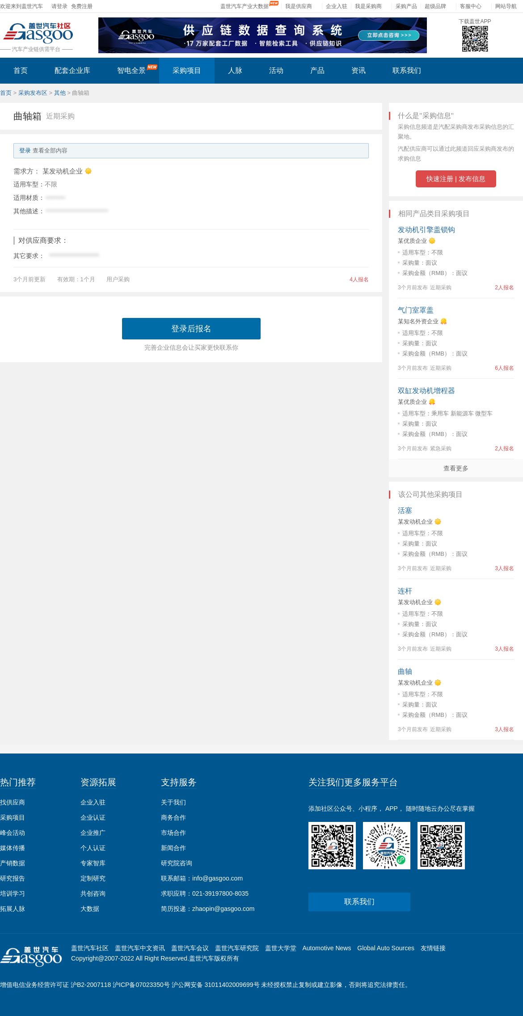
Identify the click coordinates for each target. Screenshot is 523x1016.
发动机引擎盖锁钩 (426, 229)
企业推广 (92, 832)
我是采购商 (368, 6)
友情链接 (433, 948)
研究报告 (12, 878)
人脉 (235, 70)
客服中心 (470, 6)
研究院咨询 (176, 863)
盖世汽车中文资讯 (140, 948)
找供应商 (12, 802)
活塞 (405, 510)
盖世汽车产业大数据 (244, 6)
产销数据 (12, 863)
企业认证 (92, 817)
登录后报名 (191, 328)
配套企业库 (72, 70)
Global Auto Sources (385, 948)
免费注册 (82, 6)
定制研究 (92, 878)
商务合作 (173, 817)
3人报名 (504, 568)
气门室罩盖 (416, 310)
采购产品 (406, 6)
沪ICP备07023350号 (141, 984)
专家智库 (92, 863)
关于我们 (173, 802)
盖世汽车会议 (190, 948)
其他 (60, 92)
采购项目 (187, 70)
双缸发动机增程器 (426, 390)
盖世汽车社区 (90, 948)
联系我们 (406, 70)
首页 (20, 70)
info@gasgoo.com (217, 878)
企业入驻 (336, 6)
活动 (276, 70)
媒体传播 (12, 847)
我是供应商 (298, 6)
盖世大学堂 (280, 948)
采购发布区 (32, 92)
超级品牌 (435, 6)
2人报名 (504, 287)
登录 (25, 150)
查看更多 (455, 468)
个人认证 (92, 847)
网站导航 (506, 6)
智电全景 (137, 69)
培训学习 (12, 893)
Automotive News (326, 948)
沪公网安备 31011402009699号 (216, 984)
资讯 (358, 70)
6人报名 (504, 368)
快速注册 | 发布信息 (455, 178)
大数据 (89, 908)
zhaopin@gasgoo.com (223, 908)
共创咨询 (92, 893)
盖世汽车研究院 (237, 948)
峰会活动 (12, 832)
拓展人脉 (12, 908)
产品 (317, 70)
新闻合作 (173, 847)
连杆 (405, 591)
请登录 (59, 6)
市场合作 (173, 832)
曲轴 (405, 671)
